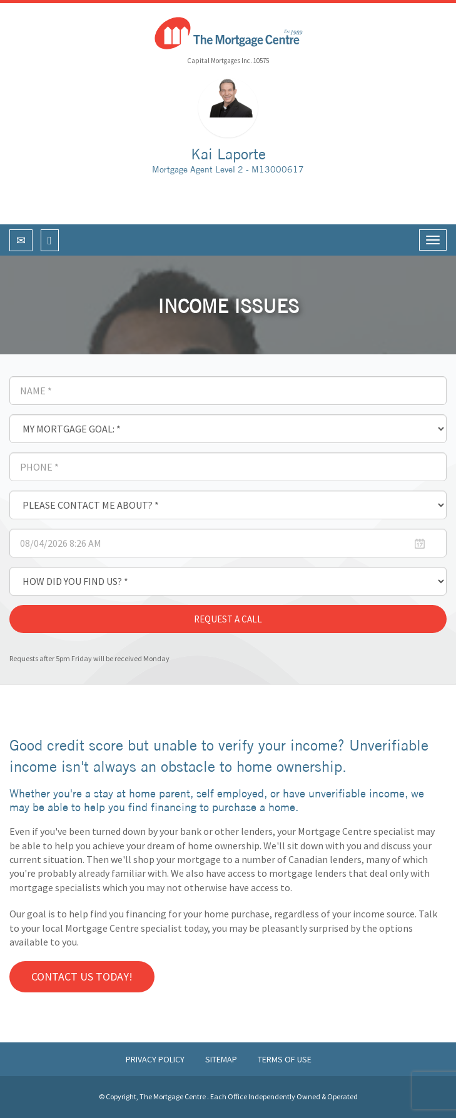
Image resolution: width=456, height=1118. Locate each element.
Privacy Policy (156, 1059)
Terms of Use (285, 1059)
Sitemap (222, 1059)
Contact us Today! (82, 976)
